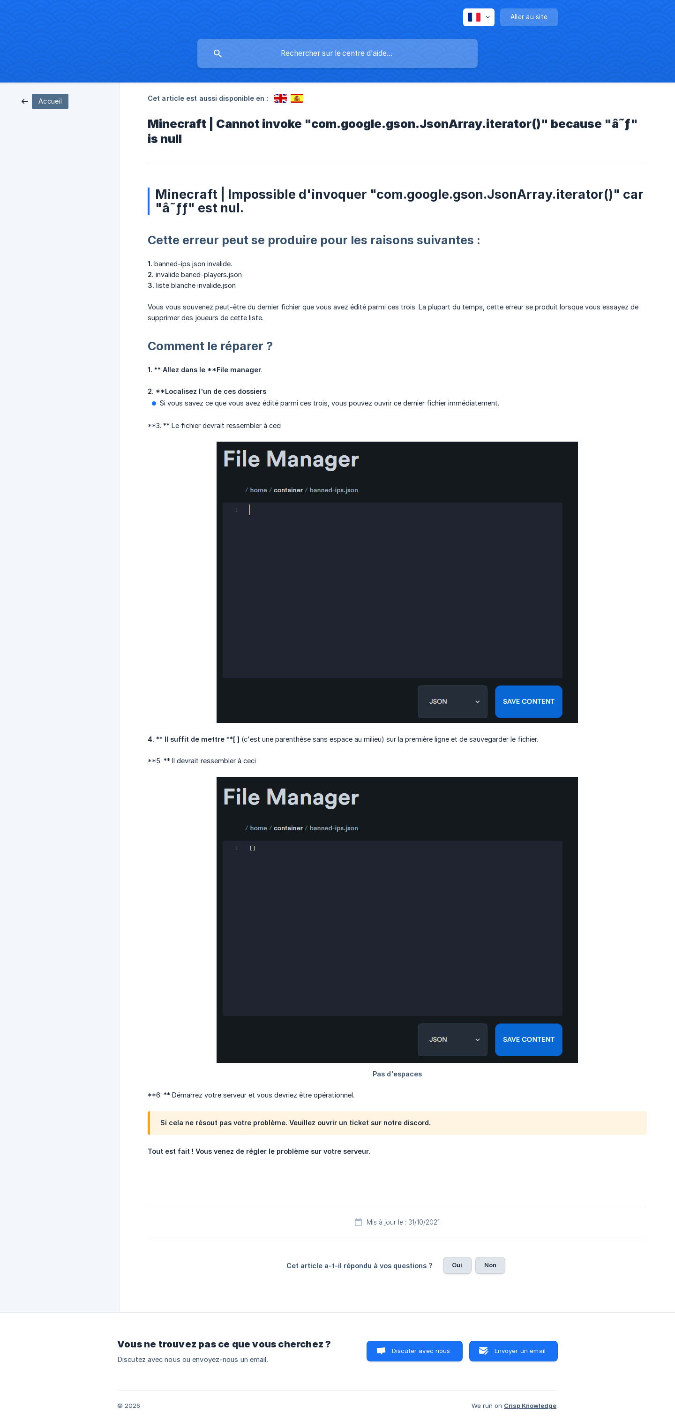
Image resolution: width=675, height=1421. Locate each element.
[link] (45, 100)
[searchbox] (337, 53)
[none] (479, 17)
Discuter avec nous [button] (421, 1350)
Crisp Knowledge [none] (530, 1405)
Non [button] (490, 1265)
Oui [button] (457, 1265)
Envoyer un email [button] (520, 1350)
